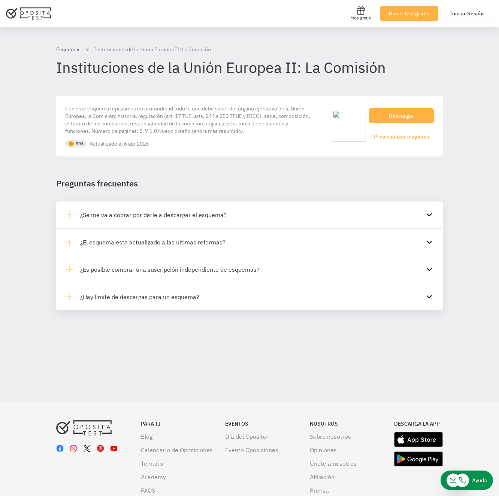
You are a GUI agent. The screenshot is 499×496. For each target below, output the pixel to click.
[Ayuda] (467, 480)
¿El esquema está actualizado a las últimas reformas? (153, 242)
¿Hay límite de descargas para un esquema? (139, 297)
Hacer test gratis (409, 13)
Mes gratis (360, 13)
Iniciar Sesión (467, 13)
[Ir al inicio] (28, 13)
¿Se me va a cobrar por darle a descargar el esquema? (153, 215)
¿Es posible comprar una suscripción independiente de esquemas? (170, 269)
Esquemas (68, 49)
